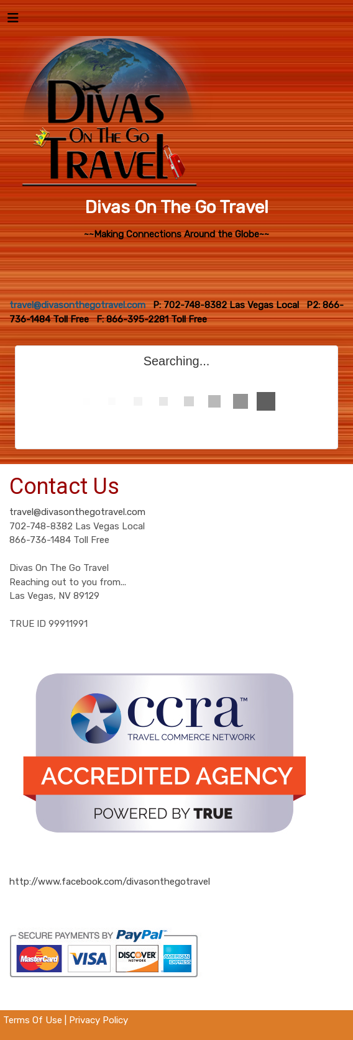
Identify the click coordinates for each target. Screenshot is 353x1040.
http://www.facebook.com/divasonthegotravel (109, 881)
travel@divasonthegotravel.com (77, 512)
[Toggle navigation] (13, 21)
